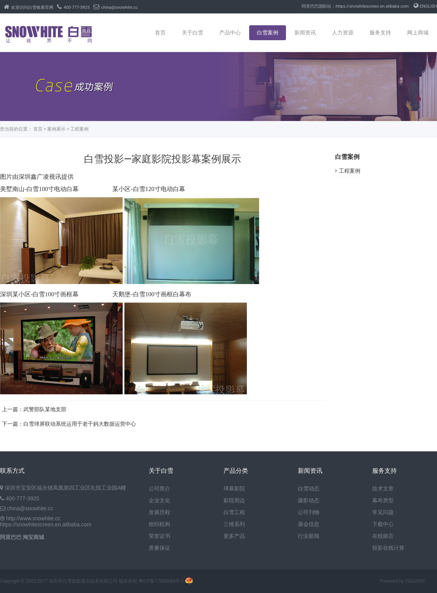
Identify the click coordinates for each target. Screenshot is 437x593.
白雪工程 (234, 512)
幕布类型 (383, 500)
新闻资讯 (305, 32)
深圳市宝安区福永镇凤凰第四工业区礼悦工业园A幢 (65, 488)
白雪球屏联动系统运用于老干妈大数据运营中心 (79, 424)
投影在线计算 (388, 548)
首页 (160, 32)
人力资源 (342, 32)
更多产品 (234, 536)
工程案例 (79, 129)
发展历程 (159, 512)
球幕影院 (234, 488)
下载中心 (383, 524)
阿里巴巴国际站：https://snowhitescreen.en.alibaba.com (355, 6)
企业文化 (159, 500)
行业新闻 (308, 536)
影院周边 (234, 500)
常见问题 (383, 512)
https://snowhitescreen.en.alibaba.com (45, 524)
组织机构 (159, 524)
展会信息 (308, 524)
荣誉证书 (159, 536)
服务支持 (380, 32)
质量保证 (159, 548)
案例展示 (56, 129)
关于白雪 (192, 32)
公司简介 (159, 488)
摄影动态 (308, 500)
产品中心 (230, 32)
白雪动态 (308, 488)
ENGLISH (425, 6)
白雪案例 (267, 32)
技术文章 (383, 488)
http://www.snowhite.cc (33, 518)
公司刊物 (308, 512)
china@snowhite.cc (116, 7)
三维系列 (234, 524)
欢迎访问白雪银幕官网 (28, 7)
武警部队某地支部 (44, 409)
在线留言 (383, 536)
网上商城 (418, 32)
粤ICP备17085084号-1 (161, 581)
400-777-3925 (73, 7)
